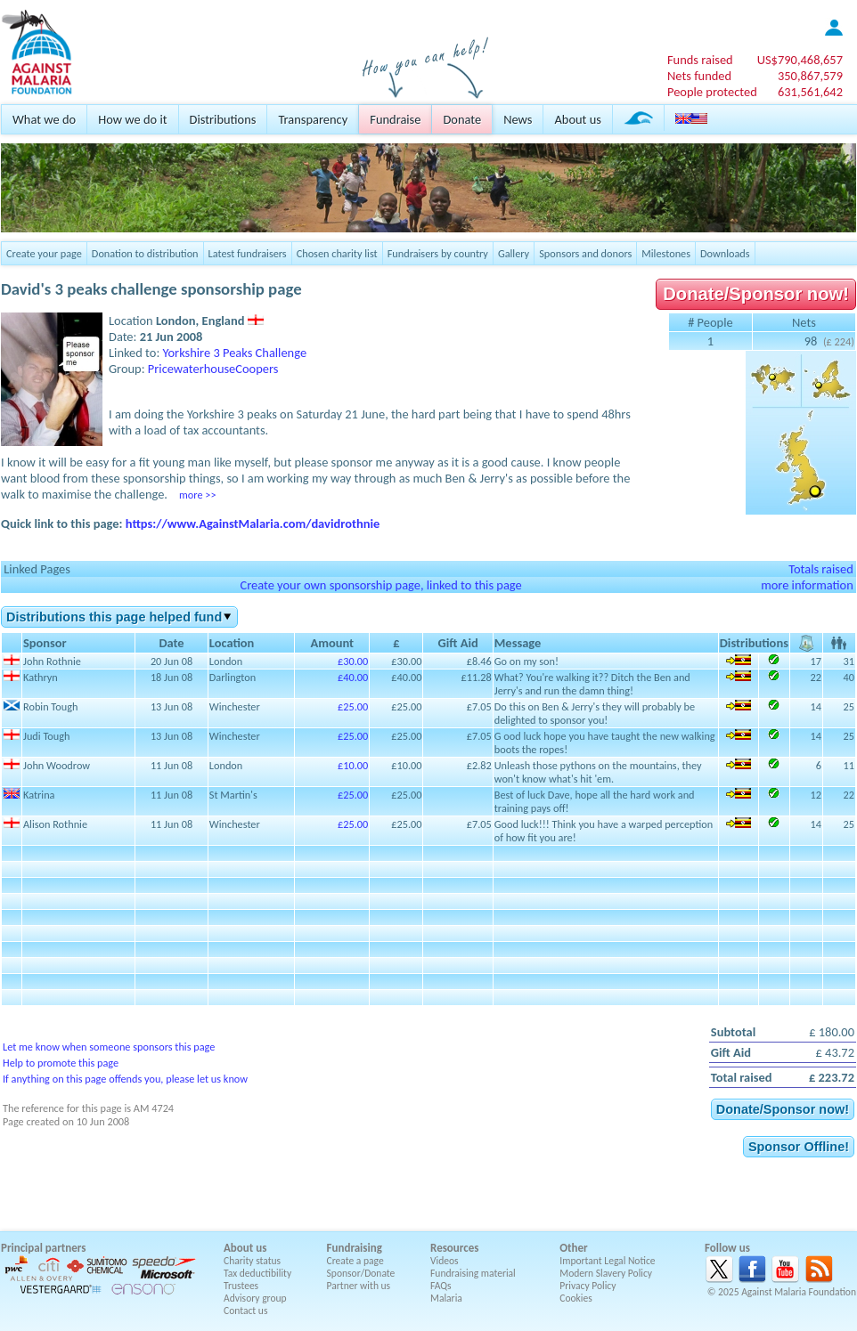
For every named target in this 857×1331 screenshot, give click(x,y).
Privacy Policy (587, 1285)
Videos (444, 1260)
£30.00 (353, 661)
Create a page (355, 1260)
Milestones (665, 253)
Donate (462, 119)
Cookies (575, 1298)
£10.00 (353, 765)
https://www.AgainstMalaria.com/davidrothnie (253, 523)
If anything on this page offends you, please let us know (125, 1078)
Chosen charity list (337, 253)
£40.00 (353, 677)
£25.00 (353, 706)
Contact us (245, 1310)
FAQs (441, 1285)
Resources (454, 1247)
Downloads (725, 253)
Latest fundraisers (247, 253)
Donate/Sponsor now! (756, 294)
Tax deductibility (257, 1273)
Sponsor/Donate (361, 1273)
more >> (197, 494)
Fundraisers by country (438, 253)
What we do (44, 119)
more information (807, 585)
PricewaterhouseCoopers (213, 369)
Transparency (312, 119)
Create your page (44, 253)
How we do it (132, 119)
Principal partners (43, 1247)
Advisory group (255, 1298)
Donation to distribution (145, 253)
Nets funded (699, 76)
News (517, 119)
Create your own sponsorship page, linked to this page (380, 585)
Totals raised (820, 569)
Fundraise (395, 119)
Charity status (252, 1260)
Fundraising (354, 1247)
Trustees (241, 1285)
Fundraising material (473, 1273)
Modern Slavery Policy (605, 1273)
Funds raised (700, 60)
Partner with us (359, 1285)
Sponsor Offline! (798, 1147)
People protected (712, 92)
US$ (800, 60)
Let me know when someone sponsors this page (109, 1046)
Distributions (223, 119)
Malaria (446, 1298)
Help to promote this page (60, 1062)
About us (577, 119)
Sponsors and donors (585, 253)
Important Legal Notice (607, 1260)
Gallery (513, 253)
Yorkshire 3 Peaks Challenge (235, 353)
